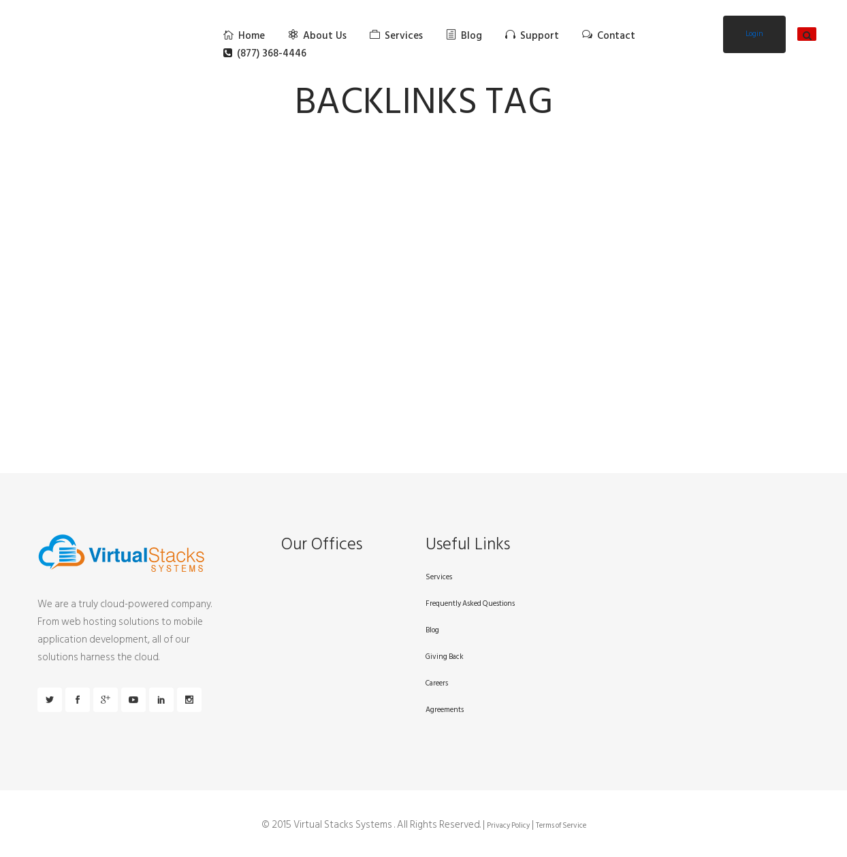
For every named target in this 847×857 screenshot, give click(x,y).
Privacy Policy (508, 826)
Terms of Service (561, 826)
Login (754, 34)
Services (439, 577)
